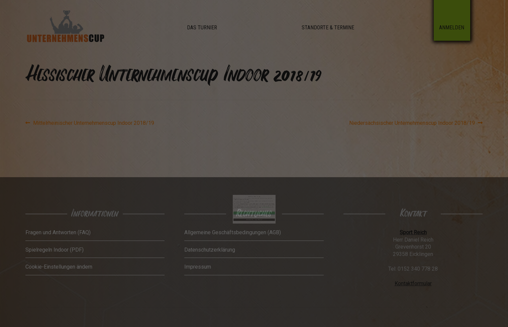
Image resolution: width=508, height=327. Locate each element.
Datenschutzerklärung (261, 197)
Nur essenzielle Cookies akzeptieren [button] (254, 203)
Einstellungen (248, 198)
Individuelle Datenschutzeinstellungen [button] (253, 205)
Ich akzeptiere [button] (254, 201)
